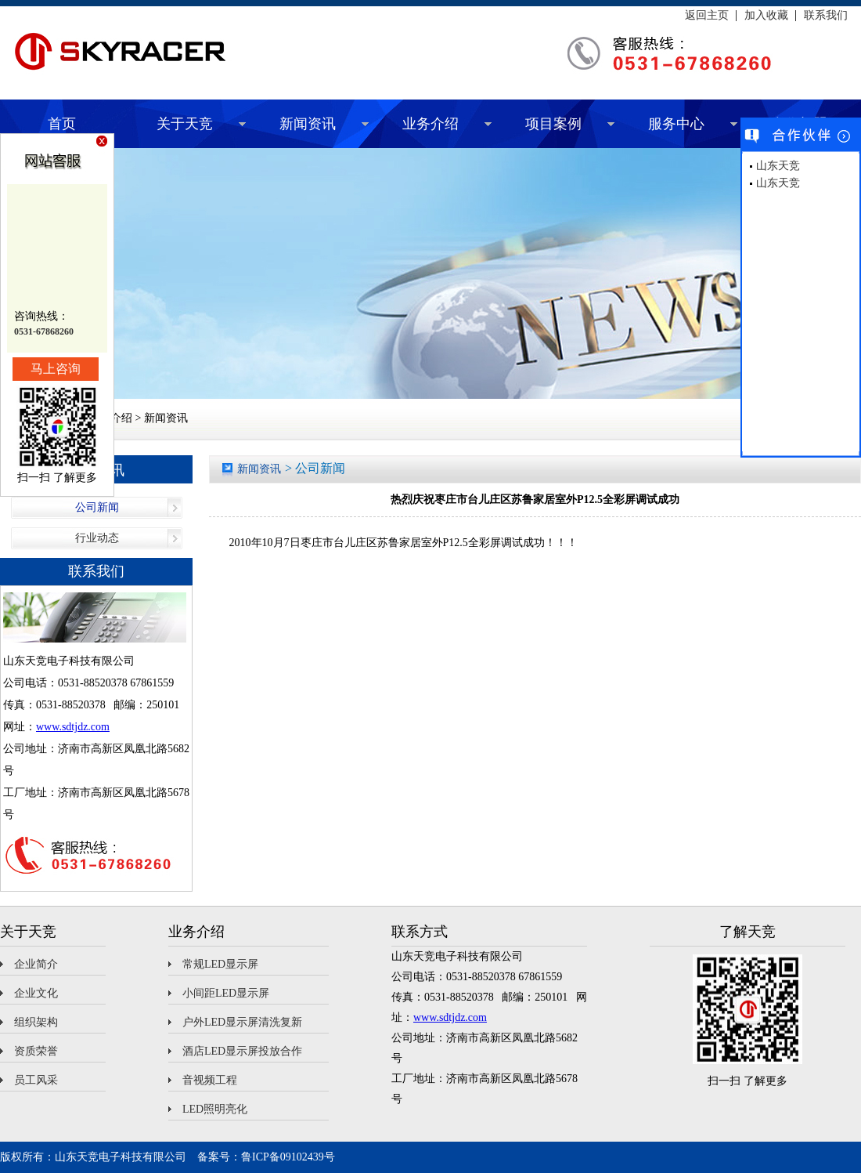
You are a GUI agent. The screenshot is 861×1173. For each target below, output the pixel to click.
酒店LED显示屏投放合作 (242, 1051)
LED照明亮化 (214, 1109)
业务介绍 (430, 124)
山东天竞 (778, 166)
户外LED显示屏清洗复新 (242, 1022)
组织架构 (36, 1022)
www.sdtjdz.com (73, 727)
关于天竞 (185, 124)
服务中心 (676, 124)
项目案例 (553, 124)
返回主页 (707, 15)
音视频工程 (209, 1080)
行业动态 (97, 538)
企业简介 (36, 964)
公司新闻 (97, 507)
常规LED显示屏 (220, 964)
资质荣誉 (36, 1051)
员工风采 (36, 1080)
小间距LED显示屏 (225, 993)
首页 (62, 124)
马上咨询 (56, 368)
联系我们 (826, 15)
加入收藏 (766, 15)
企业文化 (36, 993)
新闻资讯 (307, 124)
